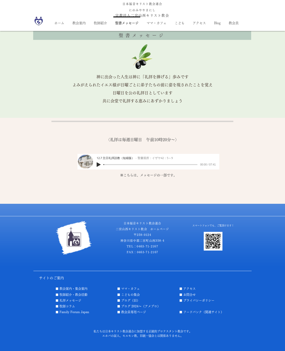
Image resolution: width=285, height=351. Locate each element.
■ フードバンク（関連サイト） (201, 312)
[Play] (99, 164)
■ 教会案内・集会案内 (71, 288)
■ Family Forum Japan (72, 312)
